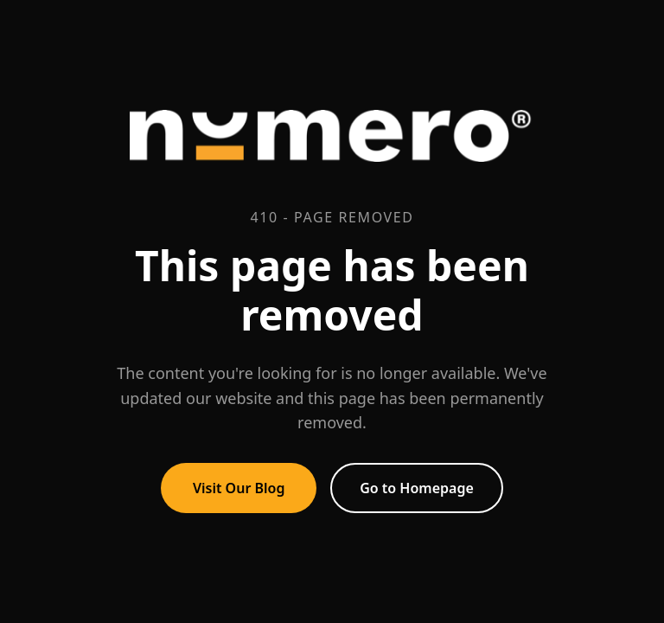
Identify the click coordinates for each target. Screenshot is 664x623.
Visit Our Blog (239, 488)
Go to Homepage (417, 488)
